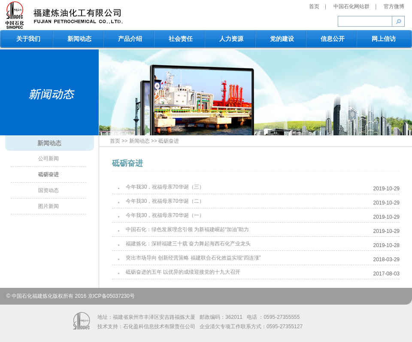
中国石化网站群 (352, 6)
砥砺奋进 (48, 174)
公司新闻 (48, 159)
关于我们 (28, 38)
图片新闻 (48, 206)
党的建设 (282, 38)
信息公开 (333, 38)
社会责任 (181, 38)
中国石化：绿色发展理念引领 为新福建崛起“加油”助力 (187, 229)
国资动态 (48, 190)
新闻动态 (79, 38)
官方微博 (394, 6)
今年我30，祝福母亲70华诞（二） (165, 201)
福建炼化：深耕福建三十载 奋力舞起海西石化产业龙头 (188, 244)
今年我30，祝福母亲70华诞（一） (165, 215)
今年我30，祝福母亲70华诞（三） (165, 187)
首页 (315, 6)
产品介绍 (130, 38)
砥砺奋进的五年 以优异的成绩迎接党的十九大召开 (183, 272)
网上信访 (384, 38)
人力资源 (231, 38)
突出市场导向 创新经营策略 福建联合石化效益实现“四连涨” (193, 258)
